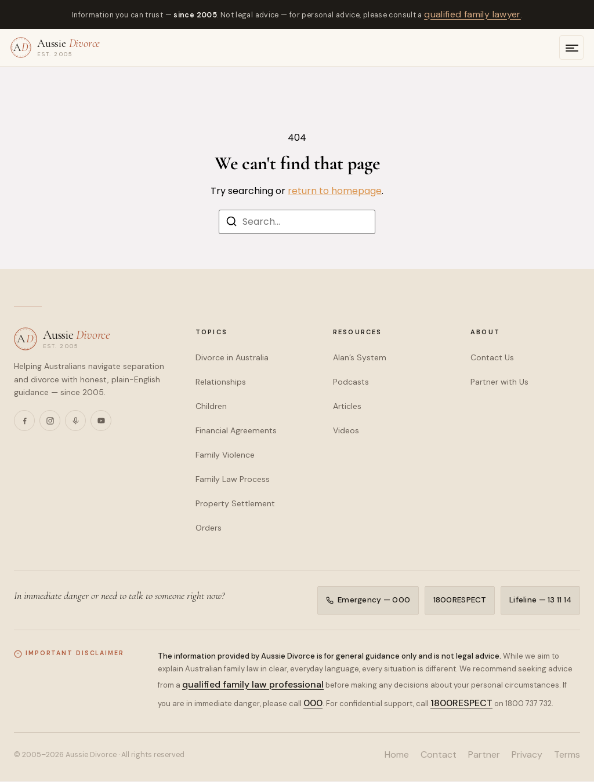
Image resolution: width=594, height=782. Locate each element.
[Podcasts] (75, 420)
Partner (484, 755)
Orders (208, 527)
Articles (347, 406)
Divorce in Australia (232, 357)
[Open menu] (571, 47)
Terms (567, 755)
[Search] (231, 223)
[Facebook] (24, 420)
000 (313, 703)
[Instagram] (49, 420)
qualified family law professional (253, 685)
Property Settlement (235, 503)
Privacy (527, 755)
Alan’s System (359, 357)
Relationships (220, 382)
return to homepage (335, 191)
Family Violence (225, 455)
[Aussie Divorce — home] (55, 47)
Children (211, 406)
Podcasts (351, 382)
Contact (439, 755)
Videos (346, 430)
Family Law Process (232, 479)
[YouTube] (100, 420)
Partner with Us (499, 382)
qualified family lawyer (472, 14)
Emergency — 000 (367, 600)
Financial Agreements (236, 430)
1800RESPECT (459, 600)
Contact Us (492, 357)
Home (397, 755)
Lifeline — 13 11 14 (540, 600)
